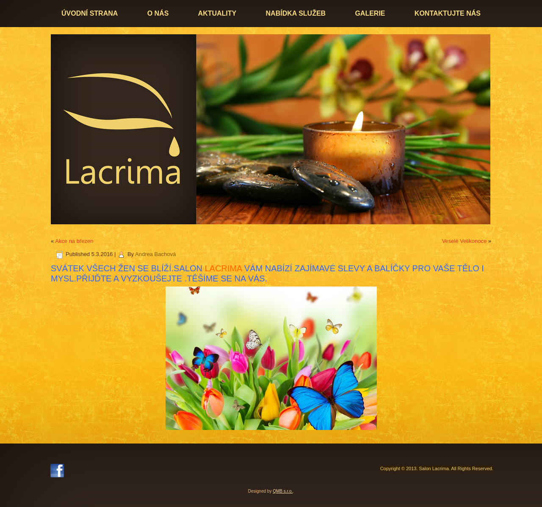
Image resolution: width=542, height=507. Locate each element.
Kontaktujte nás (448, 13)
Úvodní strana (89, 13)
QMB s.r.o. (283, 491)
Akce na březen (74, 241)
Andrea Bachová (155, 254)
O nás (158, 13)
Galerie (370, 13)
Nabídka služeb (296, 13)
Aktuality (217, 13)
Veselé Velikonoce (464, 241)
